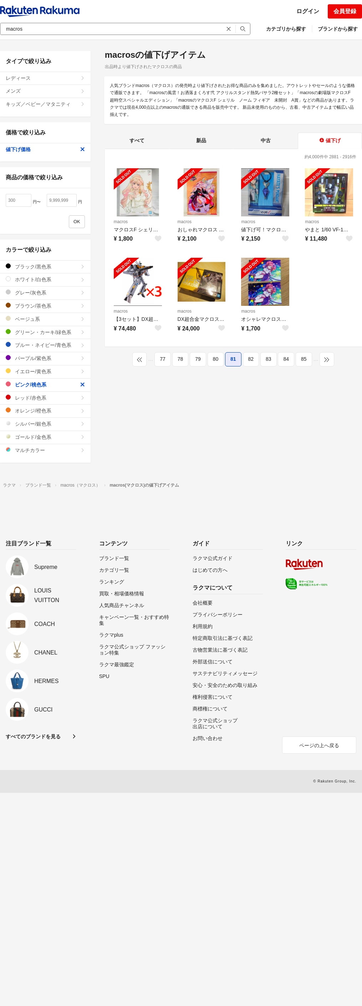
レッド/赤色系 (45, 398)
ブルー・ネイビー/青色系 (45, 345)
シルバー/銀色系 (45, 424)
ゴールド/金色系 (45, 437)
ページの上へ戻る (319, 745)
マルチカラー (45, 450)
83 (268, 359)
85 (304, 359)
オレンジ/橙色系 (45, 410)
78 (180, 359)
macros (121, 221)
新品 (201, 140)
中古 (266, 140)
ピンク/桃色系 (45, 384)
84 (286, 359)
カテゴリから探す (286, 29)
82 (251, 359)
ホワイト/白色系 (45, 279)
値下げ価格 (45, 149)
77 (162, 359)
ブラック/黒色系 (45, 266)
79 (198, 359)
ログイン (307, 11)
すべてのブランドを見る (33, 736)
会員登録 (344, 11)
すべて (136, 140)
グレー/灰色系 (45, 292)
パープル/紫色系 (45, 358)
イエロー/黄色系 (45, 371)
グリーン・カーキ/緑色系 (45, 332)
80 (216, 359)
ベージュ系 (45, 319)
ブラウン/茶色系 (45, 306)
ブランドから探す (338, 29)
